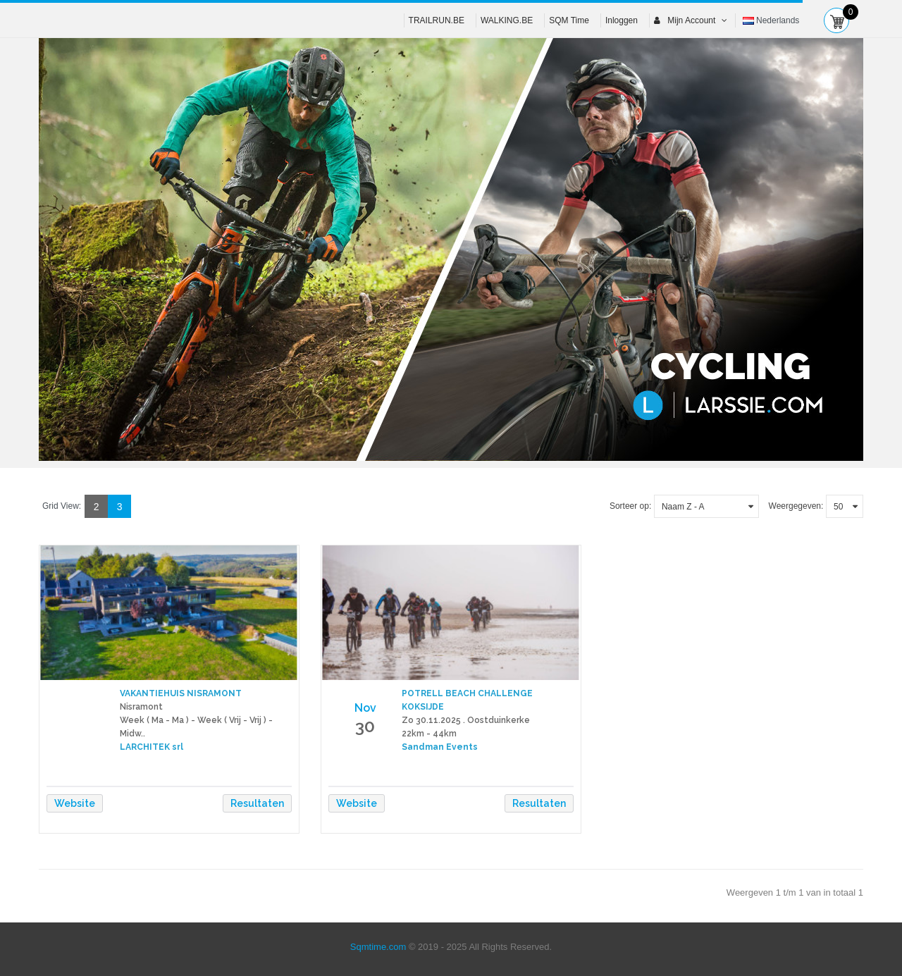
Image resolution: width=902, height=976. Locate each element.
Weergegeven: (796, 506)
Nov (365, 708)
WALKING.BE (507, 20)
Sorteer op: (630, 506)
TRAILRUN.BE (436, 20)
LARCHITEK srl (151, 747)
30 (365, 725)
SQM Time (569, 20)
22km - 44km (429, 734)
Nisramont (141, 707)
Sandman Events (440, 747)
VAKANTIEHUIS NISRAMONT (181, 693)
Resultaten (257, 803)
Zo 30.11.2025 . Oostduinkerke (466, 720)
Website (74, 803)
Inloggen (621, 20)
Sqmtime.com (378, 946)
